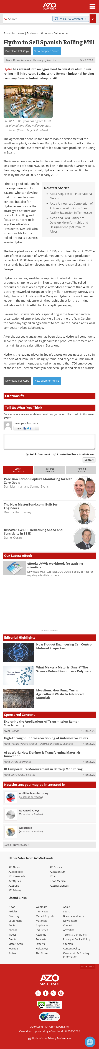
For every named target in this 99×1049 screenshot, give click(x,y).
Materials (41, 920)
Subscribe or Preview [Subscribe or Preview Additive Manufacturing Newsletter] (31, 796)
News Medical (58, 881)
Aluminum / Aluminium (54, 33)
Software (14, 953)
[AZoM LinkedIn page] (38, 993)
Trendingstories (81, 470)
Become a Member (74, 916)
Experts (40, 944)
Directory (14, 916)
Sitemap (68, 944)
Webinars (41, 907)
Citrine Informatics (21, 761)
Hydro (8, 69)
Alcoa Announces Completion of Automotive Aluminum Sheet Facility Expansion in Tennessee (71, 208)
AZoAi (53, 876)
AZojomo (41, 934)
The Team (42, 953)
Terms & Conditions (75, 934)
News (20, 33)
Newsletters (70, 920)
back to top (88, 966)
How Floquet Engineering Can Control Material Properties (64, 646)
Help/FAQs (42, 948)
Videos (12, 934)
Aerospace (25, 827)
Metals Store (16, 944)
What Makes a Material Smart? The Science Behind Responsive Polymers (63, 669)
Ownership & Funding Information (76, 954)
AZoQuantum (57, 871)
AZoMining (15, 890)
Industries (42, 930)
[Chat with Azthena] (90, 1042)
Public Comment (40, 454)
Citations (14, 396)
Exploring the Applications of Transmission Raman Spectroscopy (41, 723)
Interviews (42, 911)
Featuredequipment (49, 470)
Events (12, 939)
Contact (67, 925)
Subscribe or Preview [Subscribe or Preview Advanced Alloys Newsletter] (31, 814)
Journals (13, 948)
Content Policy (71, 948)
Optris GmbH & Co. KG (23, 774)
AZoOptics (15, 881)
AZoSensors (57, 867)
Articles (13, 911)
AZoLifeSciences (59, 885)
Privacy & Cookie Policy (76, 939)
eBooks (13, 930)
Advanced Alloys (29, 810)
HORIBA (15, 731)
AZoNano (14, 867)
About (66, 907)
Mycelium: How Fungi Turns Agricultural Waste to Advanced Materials (60, 694)
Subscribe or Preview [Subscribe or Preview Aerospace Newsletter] (31, 831)
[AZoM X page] (53, 993)
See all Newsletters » (16, 844)
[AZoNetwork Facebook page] (46, 993)
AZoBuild (14, 885)
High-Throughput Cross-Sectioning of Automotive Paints (46, 738)
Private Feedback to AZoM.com (76, 454)
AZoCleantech (17, 876)
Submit (89, 460)
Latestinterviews (18, 470)
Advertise (68, 930)
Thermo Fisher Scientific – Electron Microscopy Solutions (42, 743)
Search (67, 911)
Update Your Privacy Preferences (49, 1038)
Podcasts (41, 939)
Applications (43, 925)
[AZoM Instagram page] (61, 993)
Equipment (15, 920)
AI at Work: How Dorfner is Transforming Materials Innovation (42, 754)
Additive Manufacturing (33, 793)
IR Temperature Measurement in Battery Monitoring (43, 769)
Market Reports (45, 916)
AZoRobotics (16, 871)
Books (12, 925)
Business (32, 33)
